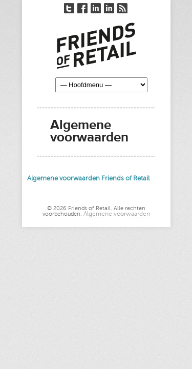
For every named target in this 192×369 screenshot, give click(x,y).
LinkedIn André (109, 8)
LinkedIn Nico (95, 8)
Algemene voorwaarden (116, 213)
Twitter (69, 8)
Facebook (82, 8)
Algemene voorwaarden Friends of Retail (88, 178)
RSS (122, 8)
